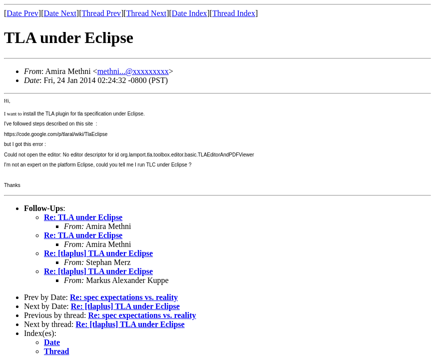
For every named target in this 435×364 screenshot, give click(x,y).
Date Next (60, 13)
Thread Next (146, 13)
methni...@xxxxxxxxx (133, 71)
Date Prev (22, 13)
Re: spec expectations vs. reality (124, 297)
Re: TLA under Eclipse (83, 217)
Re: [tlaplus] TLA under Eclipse (98, 253)
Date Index (189, 13)
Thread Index (233, 13)
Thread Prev (101, 13)
